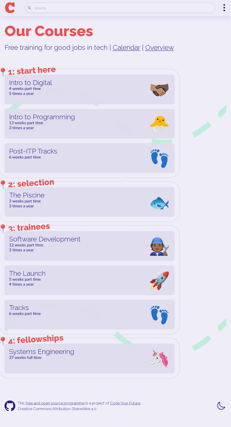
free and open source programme (55, 403)
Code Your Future (125, 403)
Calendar (126, 47)
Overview (159, 47)
